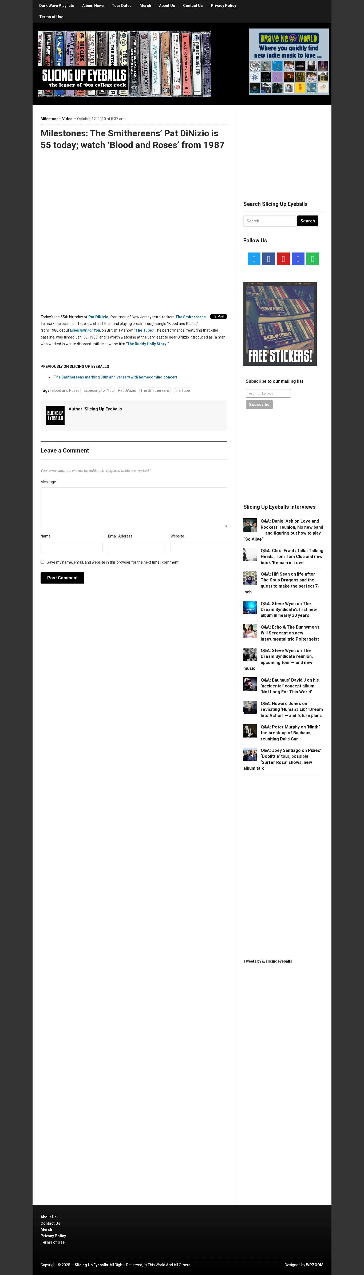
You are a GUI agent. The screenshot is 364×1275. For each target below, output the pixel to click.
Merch (145, 5)
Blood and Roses (66, 390)
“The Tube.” (144, 330)
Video (67, 119)
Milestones (51, 119)
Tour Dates (122, 5)
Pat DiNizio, (98, 317)
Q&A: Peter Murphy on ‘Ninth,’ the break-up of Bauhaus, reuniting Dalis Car (290, 733)
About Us (167, 5)
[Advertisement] (283, 146)
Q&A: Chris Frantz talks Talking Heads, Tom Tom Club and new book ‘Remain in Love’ (292, 556)
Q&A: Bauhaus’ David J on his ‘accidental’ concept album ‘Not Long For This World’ (290, 686)
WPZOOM (314, 1265)
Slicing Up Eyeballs (103, 409)
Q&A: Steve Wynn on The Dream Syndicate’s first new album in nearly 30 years (289, 609)
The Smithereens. (191, 317)
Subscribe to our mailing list (274, 381)
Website (177, 536)
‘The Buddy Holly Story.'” (147, 344)
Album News (93, 5)
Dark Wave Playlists (56, 5)
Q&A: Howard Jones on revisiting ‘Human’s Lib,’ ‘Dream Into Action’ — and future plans (292, 709)
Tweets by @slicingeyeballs (267, 961)
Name (46, 536)
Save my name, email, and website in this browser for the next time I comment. (113, 562)
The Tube (182, 390)
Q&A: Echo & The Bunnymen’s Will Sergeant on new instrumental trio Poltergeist (290, 633)
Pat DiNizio (127, 390)
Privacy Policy (223, 5)
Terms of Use (51, 17)
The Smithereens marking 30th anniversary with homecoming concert (115, 377)
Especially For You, (85, 330)
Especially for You (99, 390)
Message (48, 482)
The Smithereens (155, 390)
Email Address (120, 536)
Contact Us (193, 5)
